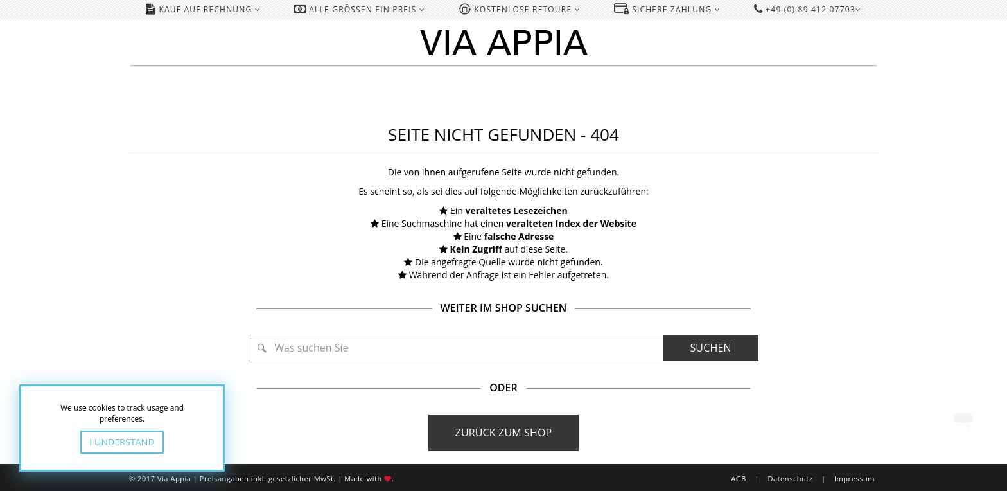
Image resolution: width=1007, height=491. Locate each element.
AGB (738, 478)
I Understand (122, 442)
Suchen (710, 348)
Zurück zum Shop (503, 432)
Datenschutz (789, 478)
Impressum (854, 478)
